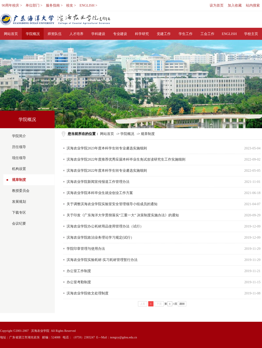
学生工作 (186, 34)
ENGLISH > (88, 5)
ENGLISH (229, 34)
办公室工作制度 (79, 271)
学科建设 (98, 34)
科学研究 (142, 34)
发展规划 (19, 201)
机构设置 (19, 169)
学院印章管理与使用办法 (86, 248)
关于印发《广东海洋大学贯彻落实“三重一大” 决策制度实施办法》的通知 (123, 215)
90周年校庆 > (12, 5)
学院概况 (33, 34)
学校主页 (251, 34)
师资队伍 (55, 34)
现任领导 (19, 158)
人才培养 (76, 34)
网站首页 (11, 34)
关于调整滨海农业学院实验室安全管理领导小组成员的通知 (112, 204)
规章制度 (19, 180)
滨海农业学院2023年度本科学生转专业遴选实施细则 (107, 148)
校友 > (71, 5)
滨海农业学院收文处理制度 (88, 293)
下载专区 (19, 212)
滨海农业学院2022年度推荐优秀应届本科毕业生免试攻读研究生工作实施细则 (126, 159)
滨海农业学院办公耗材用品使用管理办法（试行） (105, 226)
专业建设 (120, 34)
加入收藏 (235, 5)
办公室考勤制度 (79, 282)
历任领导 (19, 147)
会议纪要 (19, 223)
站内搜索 (253, 5)
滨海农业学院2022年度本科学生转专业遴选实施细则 (107, 170)
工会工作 (207, 34)
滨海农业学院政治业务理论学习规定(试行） (100, 237)
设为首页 (217, 5)
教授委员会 (20, 190)
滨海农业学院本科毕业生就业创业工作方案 (100, 193)
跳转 (182, 303)
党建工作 (164, 34)
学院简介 (19, 136)
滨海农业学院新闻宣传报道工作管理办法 (98, 182)
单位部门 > (34, 5)
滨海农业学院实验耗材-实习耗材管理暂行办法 (102, 260)
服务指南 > (54, 5)
